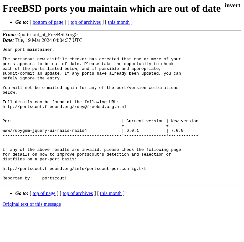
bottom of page (48, 22)
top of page (44, 220)
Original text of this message (32, 230)
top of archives (86, 22)
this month (119, 22)
